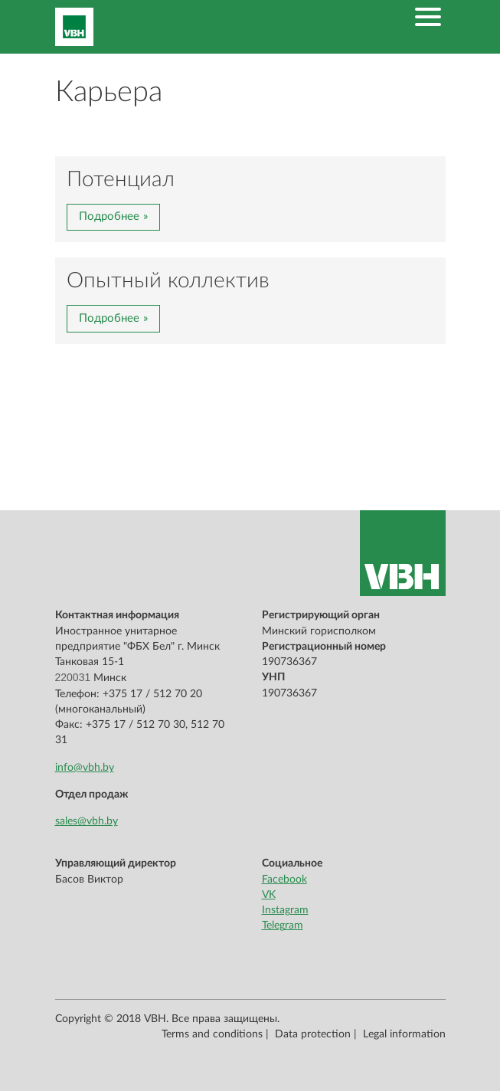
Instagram (285, 910)
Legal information (404, 1034)
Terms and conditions (212, 1034)
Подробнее (109, 216)
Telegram (282, 925)
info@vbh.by (84, 767)
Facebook (284, 879)
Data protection (313, 1034)
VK (269, 895)
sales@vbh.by (86, 821)
